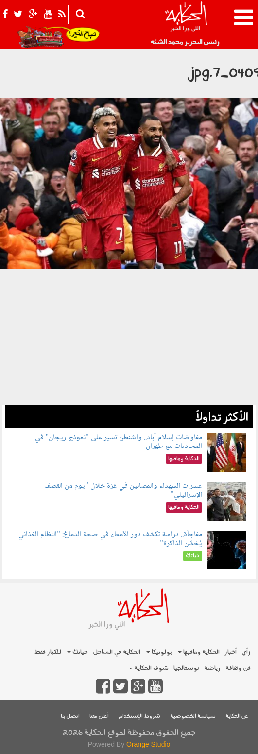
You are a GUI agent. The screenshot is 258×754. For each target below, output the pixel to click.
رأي (246, 652)
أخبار (230, 652)
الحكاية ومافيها (199, 652)
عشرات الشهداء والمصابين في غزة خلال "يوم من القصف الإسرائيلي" (123, 490)
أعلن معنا (99, 716)
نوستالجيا (186, 668)
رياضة (212, 668)
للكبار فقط (47, 652)
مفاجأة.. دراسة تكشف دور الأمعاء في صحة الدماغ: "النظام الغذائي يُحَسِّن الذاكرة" (110, 539)
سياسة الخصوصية (193, 716)
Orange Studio (148, 744)
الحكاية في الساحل (116, 652)
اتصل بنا (70, 716)
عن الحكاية (236, 716)
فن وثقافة (238, 668)
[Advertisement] (129, 337)
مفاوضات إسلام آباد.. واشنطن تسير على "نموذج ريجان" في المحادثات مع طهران (118, 442)
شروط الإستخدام (139, 716)
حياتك (77, 652)
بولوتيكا (159, 652)
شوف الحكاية (149, 668)
